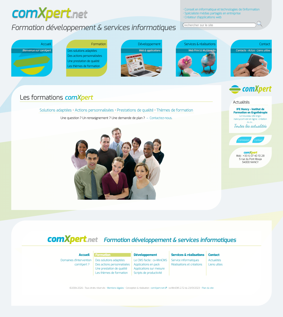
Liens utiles (215, 264)
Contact (264, 44)
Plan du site (208, 288)
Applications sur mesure (149, 268)
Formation (102, 255)
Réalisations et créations (186, 264)
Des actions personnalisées (85, 56)
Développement (149, 44)
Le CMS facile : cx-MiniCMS (150, 260)
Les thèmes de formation (84, 66)
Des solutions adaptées (82, 51)
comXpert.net (157, 288)
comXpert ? (82, 264)
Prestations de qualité (135, 110)
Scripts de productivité (148, 272)
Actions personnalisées (94, 110)
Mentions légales (115, 288)
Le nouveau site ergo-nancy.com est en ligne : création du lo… (250, 115)
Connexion (243, 140)
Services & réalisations (199, 44)
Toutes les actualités (250, 126)
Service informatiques (185, 260)
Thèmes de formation (174, 110)
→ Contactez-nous (159, 118)
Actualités (214, 260)
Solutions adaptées (56, 110)
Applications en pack (147, 264)
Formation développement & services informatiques (93, 27)
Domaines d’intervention (76, 260)
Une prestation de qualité (83, 61)
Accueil (46, 44)
